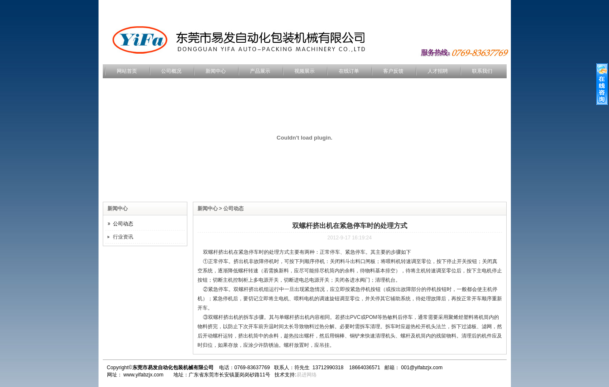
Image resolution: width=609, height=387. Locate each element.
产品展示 (260, 71)
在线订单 (349, 71)
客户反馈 (393, 71)
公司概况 (171, 71)
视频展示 (304, 71)
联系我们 (482, 71)
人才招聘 (438, 71)
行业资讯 (123, 237)
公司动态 (123, 224)
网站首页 (127, 71)
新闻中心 (216, 71)
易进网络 (306, 375)
